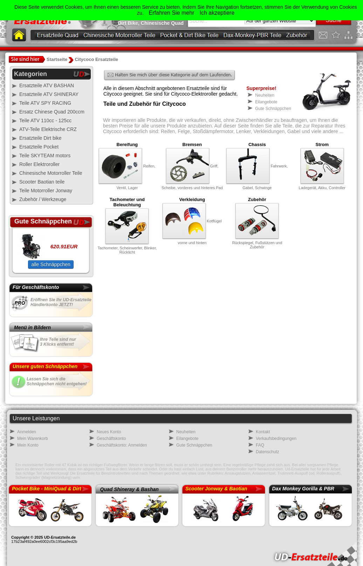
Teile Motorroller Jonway (45, 190)
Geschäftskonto (111, 438)
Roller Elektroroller (39, 164)
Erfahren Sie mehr (171, 13)
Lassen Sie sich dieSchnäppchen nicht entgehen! (57, 381)
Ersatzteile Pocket (39, 147)
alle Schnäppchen (50, 264)
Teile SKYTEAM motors (44, 155)
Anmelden (26, 431)
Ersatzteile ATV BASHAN (46, 85)
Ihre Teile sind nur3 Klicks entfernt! (58, 342)
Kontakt (263, 431)
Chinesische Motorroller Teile (50, 173)
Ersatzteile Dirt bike (40, 138)
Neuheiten (264, 95)
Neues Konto (109, 431)
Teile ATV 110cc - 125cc (45, 120)
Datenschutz (267, 451)
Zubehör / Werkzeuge (42, 199)
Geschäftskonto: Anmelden (122, 445)
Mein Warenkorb (32, 438)
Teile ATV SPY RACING (45, 103)
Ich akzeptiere (216, 13)
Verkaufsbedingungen (276, 438)
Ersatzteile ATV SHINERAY (48, 94)
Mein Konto (28, 445)
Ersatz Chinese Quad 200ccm (51, 112)
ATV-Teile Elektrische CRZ (48, 129)
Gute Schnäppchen (273, 108)
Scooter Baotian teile (41, 182)
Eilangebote (266, 101)
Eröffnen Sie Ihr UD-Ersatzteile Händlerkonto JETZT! (60, 302)
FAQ (260, 445)
